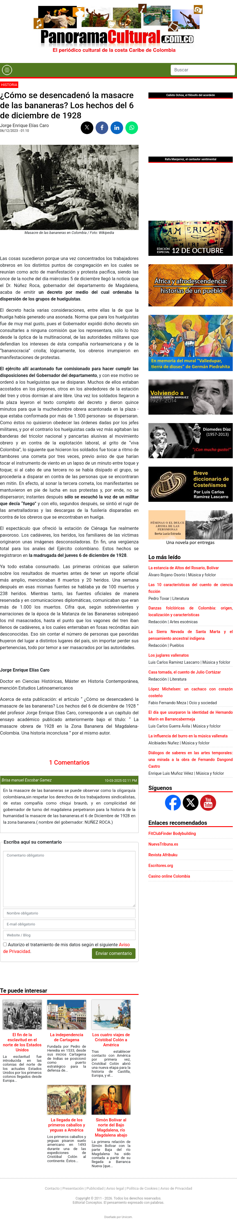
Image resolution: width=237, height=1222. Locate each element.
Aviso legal (115, 1188)
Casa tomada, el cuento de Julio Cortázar (184, 672)
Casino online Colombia (169, 876)
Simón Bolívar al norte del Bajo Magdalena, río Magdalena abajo (111, 1127)
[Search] (203, 70)
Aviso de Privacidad (176, 1188)
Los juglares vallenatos (168, 655)
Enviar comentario (114, 953)
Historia (9, 85)
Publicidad (95, 1188)
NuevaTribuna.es (163, 844)
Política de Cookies (142, 1188)
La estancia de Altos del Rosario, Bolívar (183, 568)
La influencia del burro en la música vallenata (187, 736)
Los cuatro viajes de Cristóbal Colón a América (111, 1039)
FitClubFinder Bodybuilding (172, 833)
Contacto (52, 1188)
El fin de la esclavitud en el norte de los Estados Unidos (22, 1042)
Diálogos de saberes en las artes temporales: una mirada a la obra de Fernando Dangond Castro (190, 760)
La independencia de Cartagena (66, 1037)
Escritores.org (160, 865)
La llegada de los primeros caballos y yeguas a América (66, 1125)
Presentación (73, 1188)
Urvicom (126, 1217)
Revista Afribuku (162, 855)
